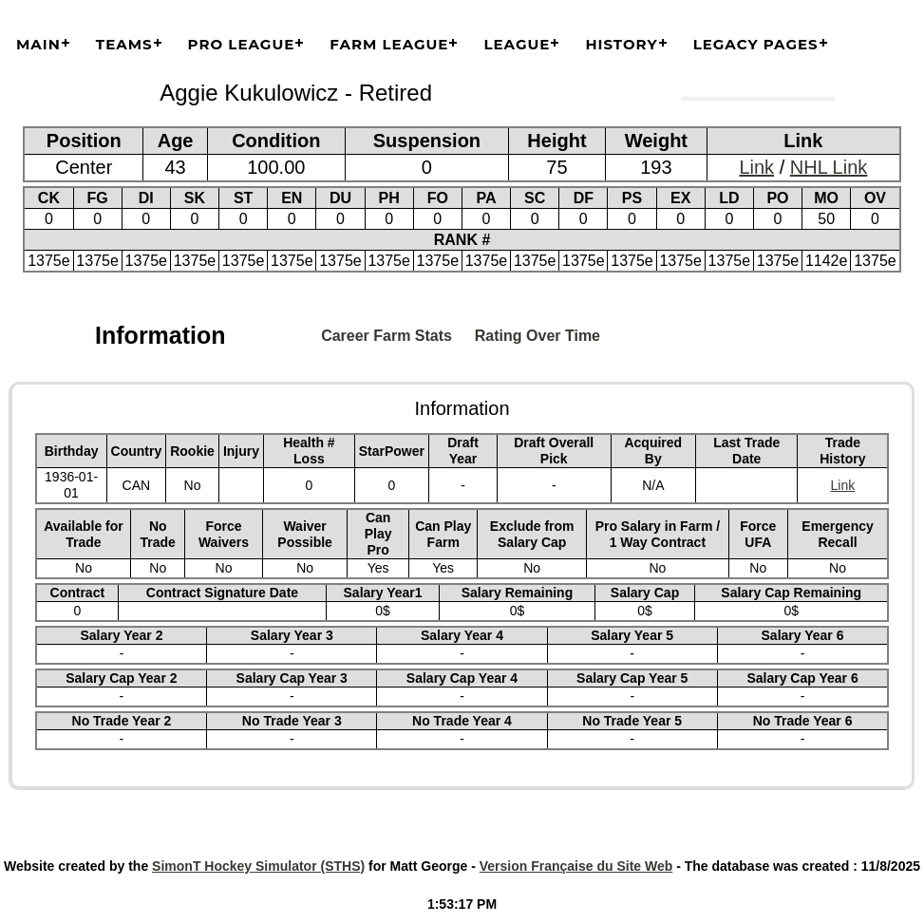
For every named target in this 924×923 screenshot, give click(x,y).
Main (38, 44)
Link (756, 167)
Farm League (389, 44)
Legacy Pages (756, 44)
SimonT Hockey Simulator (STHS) (258, 866)
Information (160, 335)
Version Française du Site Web (576, 866)
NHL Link (829, 167)
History (621, 44)
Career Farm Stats (386, 336)
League (516, 44)
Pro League (241, 44)
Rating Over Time (537, 336)
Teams (124, 44)
